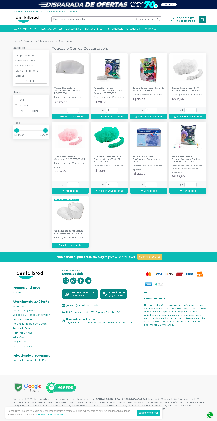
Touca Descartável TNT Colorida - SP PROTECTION (69, 157)
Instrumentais (114, 28)
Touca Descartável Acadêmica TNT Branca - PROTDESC (68, 91)
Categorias (25, 28)
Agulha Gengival (24, 65)
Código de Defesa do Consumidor (31, 315)
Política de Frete (22, 328)
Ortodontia (133, 28)
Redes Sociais (31, 12)
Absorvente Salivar (25, 60)
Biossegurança (93, 28)
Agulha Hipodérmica (26, 70)
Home (16, 41)
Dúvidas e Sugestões (24, 310)
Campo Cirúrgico (24, 55)
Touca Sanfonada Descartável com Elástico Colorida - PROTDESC (186, 159)
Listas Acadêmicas (49, 12)
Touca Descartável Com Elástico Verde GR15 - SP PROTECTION (107, 159)
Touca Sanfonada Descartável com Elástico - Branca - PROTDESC (108, 91)
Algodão (19, 75)
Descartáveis (73, 28)
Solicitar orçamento (70, 245)
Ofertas (62, 12)
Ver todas (31, 81)
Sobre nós (18, 12)
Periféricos (149, 28)
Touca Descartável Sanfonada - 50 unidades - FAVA (148, 159)
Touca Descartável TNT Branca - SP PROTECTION (186, 89)
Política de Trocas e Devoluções (30, 324)
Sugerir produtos (149, 256)
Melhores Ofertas (22, 332)
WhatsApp (73, 12)
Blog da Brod (20, 341)
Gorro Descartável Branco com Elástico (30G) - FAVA (69, 232)
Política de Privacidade (50, 414)
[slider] (16, 130)
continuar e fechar (148, 413)
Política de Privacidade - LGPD (29, 360)
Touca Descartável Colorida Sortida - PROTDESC (148, 89)
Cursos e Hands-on (23, 346)
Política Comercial (23, 319)
